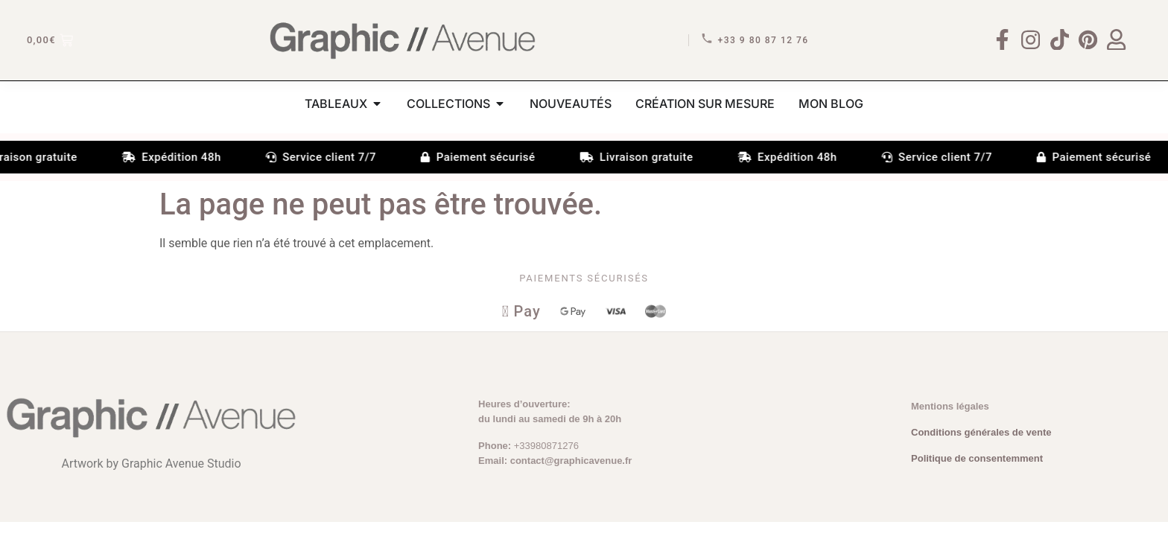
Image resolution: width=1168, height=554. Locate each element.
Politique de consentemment (977, 491)
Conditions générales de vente (981, 464)
